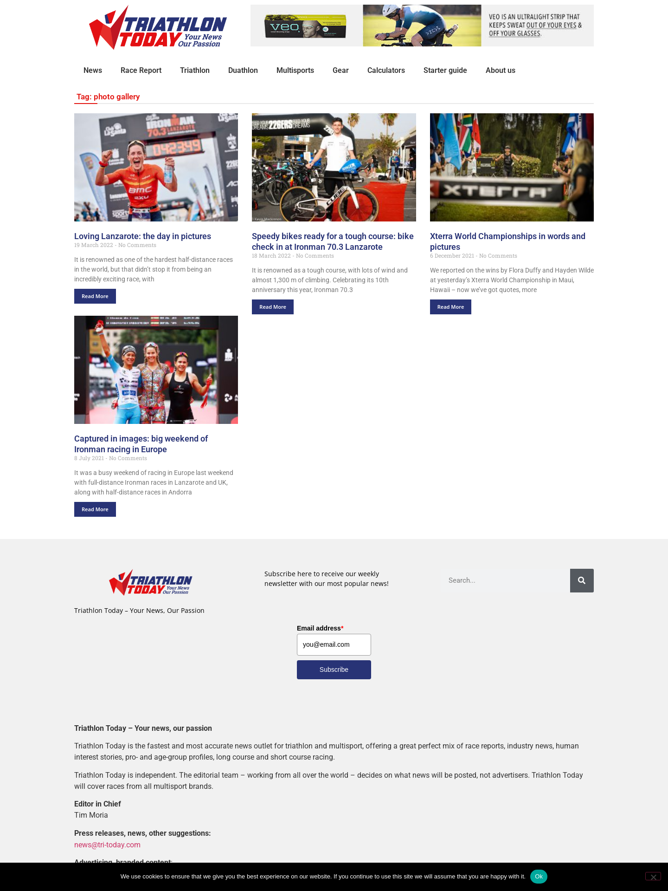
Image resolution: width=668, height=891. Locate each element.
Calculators (386, 70)
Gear (341, 70)
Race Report (141, 70)
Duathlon (243, 70)
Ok (539, 876)
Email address (320, 628)
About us (500, 70)
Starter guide (445, 70)
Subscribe (334, 669)
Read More (95, 296)
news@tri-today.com (107, 844)
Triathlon (195, 70)
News (93, 70)
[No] (653, 876)
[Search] (582, 580)
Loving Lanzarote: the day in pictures (142, 236)
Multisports (295, 70)
